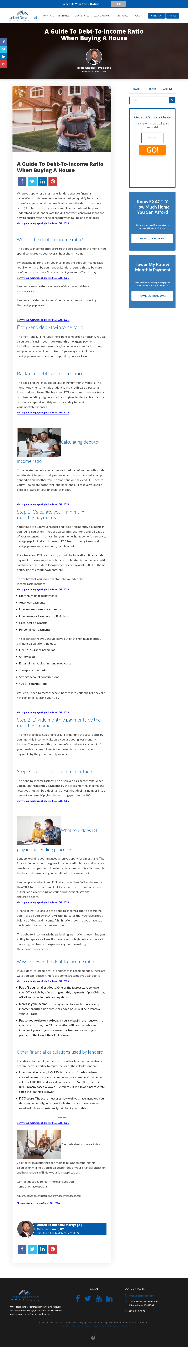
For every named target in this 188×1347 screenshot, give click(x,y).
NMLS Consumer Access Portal (76, 1326)
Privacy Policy (101, 1326)
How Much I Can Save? (152, 295)
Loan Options (102, 15)
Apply (172, 15)
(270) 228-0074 (70, 1233)
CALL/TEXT (156, 15)
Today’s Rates (81, 15)
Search (137, 89)
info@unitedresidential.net (142, 1295)
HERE (118, 4)
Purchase (48, 15)
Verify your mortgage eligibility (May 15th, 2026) (43, 223)
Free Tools (122, 15)
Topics (152, 89)
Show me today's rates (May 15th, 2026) (38, 1203)
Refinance (63, 15)
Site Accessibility (118, 1326)
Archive (167, 89)
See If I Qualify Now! (152, 238)
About (139, 15)
